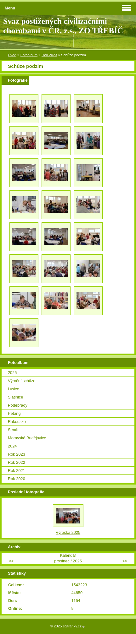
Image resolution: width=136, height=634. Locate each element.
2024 (12, 446)
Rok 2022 (16, 462)
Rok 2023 (49, 55)
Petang (14, 413)
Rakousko (17, 421)
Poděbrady (17, 405)
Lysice (13, 389)
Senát (13, 429)
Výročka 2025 (68, 532)
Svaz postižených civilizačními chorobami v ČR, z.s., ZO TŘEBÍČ (63, 26)
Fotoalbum (28, 55)
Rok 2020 (16, 478)
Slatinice (15, 397)
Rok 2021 (16, 470)
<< (11, 561)
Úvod (12, 55)
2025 (12, 372)
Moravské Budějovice (27, 438)
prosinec (61, 561)
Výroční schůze (22, 380)
